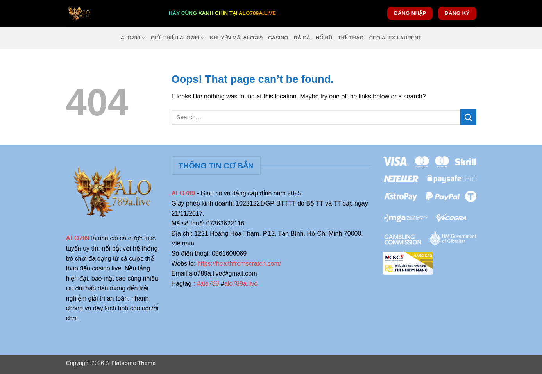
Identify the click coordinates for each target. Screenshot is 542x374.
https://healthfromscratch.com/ (239, 263)
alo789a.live (241, 283)
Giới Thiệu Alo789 (177, 37)
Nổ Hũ (324, 38)
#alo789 (208, 283)
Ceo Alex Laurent (395, 38)
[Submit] (468, 117)
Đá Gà (302, 38)
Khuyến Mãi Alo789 (236, 38)
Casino (278, 38)
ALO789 (133, 37)
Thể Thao (351, 38)
